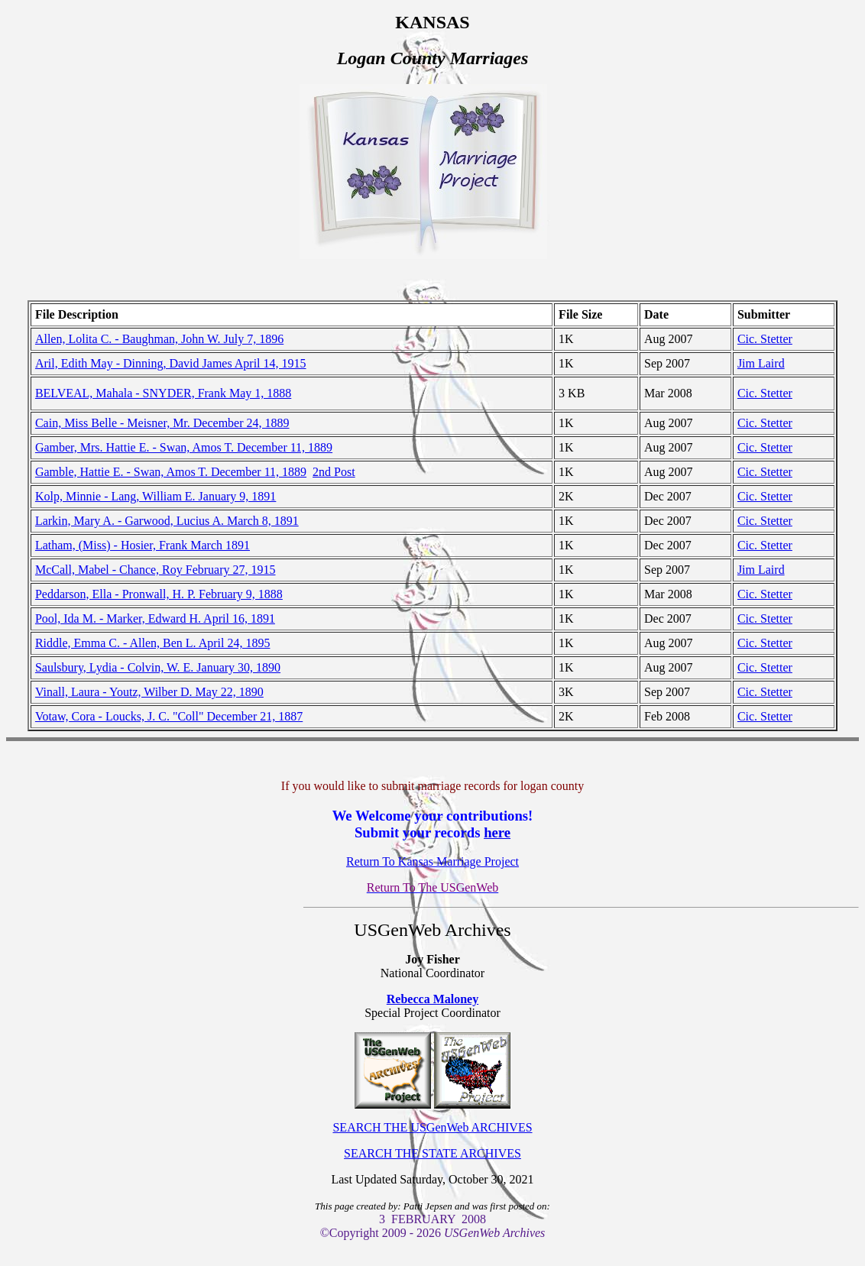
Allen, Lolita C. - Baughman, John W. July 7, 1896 (159, 338)
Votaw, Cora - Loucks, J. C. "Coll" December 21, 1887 (169, 716)
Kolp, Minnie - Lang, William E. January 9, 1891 (155, 496)
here (497, 832)
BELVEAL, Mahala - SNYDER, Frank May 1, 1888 (163, 393)
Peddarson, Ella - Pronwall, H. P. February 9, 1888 (159, 594)
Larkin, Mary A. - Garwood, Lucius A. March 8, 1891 (167, 520)
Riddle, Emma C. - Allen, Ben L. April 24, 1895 (153, 642)
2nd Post (334, 471)
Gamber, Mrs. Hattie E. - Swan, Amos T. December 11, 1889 (183, 447)
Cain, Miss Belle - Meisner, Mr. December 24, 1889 (162, 422)
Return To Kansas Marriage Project (432, 861)
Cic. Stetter (764, 338)
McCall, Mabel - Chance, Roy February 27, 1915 (155, 569)
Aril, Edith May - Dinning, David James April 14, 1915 (170, 363)
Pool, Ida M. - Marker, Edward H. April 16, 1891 (155, 618)
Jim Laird (761, 363)
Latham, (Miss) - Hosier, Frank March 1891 (142, 545)
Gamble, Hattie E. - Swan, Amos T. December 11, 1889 (170, 471)
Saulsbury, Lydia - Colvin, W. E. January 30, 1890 (157, 667)
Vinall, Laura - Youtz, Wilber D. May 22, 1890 (149, 691)
